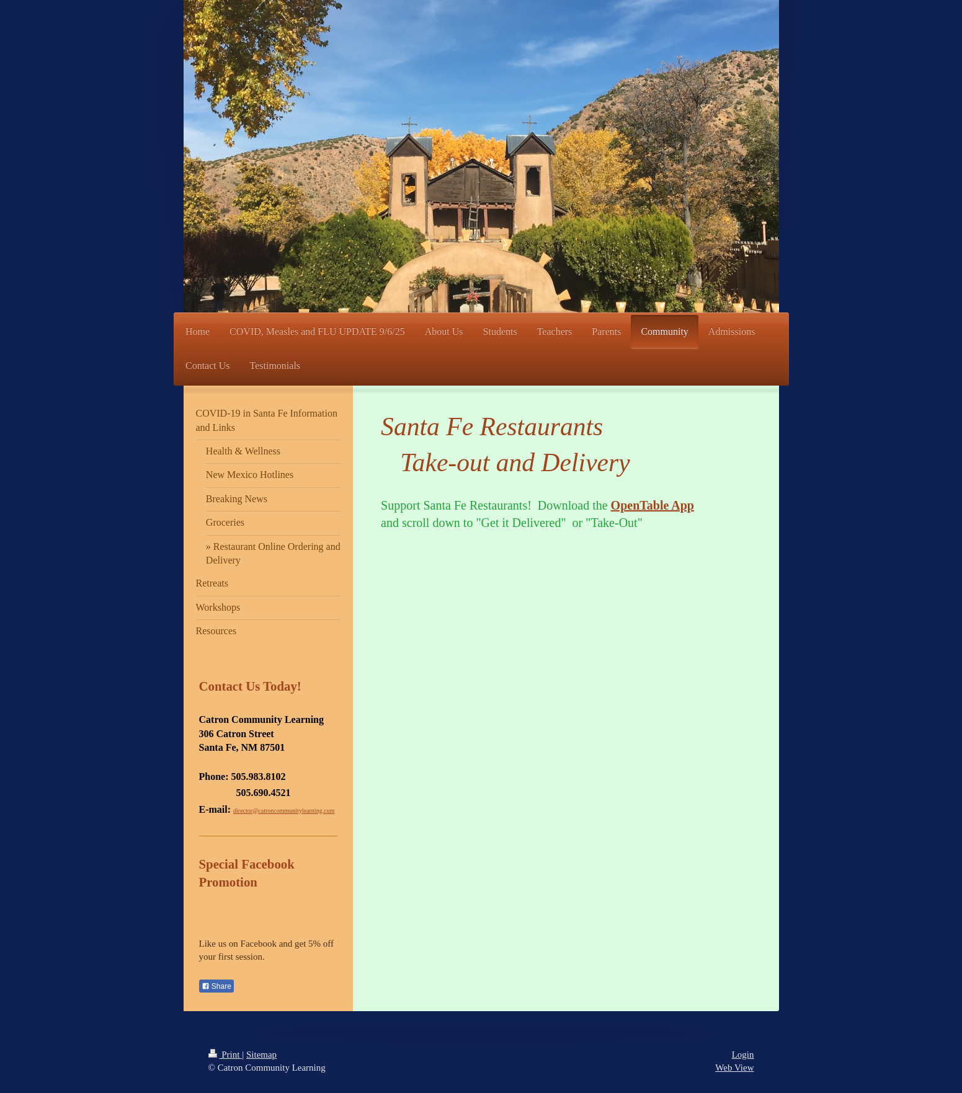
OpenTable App (652, 505)
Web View (734, 1068)
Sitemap (261, 1055)
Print (225, 1055)
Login (743, 1055)
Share (216, 986)
